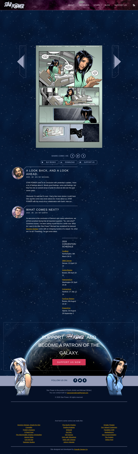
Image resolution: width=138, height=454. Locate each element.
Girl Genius (69, 435)
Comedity (28, 427)
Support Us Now (69, 362)
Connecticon (66, 289)
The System (109, 437)
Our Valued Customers (109, 427)
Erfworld (69, 430)
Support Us (121, 5)
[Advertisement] (69, 26)
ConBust (65, 251)
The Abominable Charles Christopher (29, 435)
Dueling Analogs (69, 427)
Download (67, 162)
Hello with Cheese (69, 440)
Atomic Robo (29, 437)
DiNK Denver (67, 261)
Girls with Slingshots (69, 437)
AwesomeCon (67, 280)
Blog (107, 5)
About (71, 5)
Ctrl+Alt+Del (28, 440)
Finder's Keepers (29, 430)
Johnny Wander (69, 442)
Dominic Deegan (32, 229)
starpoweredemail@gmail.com (77, 393)
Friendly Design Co (81, 449)
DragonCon (66, 308)
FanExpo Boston (68, 299)
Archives (84, 5)
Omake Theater (109, 425)
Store (97, 5)
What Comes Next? (42, 209)
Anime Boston (67, 270)
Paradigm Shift (109, 430)
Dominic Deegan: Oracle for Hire (29, 425)
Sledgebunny (109, 432)
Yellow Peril (109, 440)
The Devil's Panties (69, 425)
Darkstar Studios (29, 442)
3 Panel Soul (29, 432)
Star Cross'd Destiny (109, 435)
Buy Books (48, 162)
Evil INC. (69, 432)
